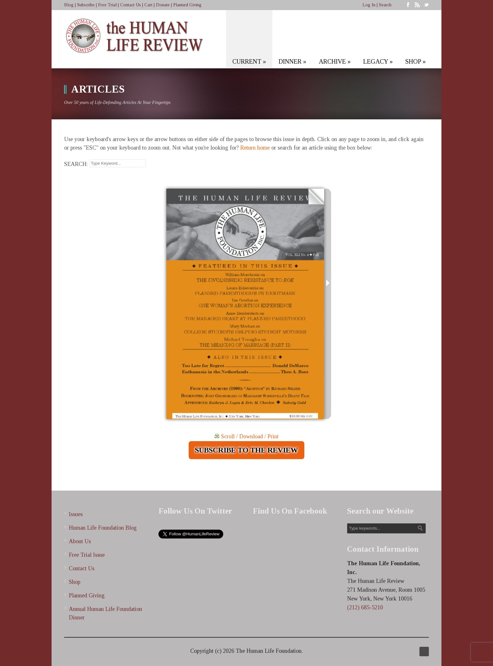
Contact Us (130, 5)
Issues (76, 514)
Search (385, 5)
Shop (74, 582)
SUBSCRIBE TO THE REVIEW (246, 450)
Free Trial (107, 5)
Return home (255, 148)
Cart (148, 5)
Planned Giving (187, 5)
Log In (369, 5)
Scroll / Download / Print (246, 436)
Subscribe (86, 5)
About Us (80, 541)
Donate (163, 5)
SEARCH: (76, 164)
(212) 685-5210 (365, 607)
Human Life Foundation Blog (103, 528)
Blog (69, 5)
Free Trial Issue (87, 555)
